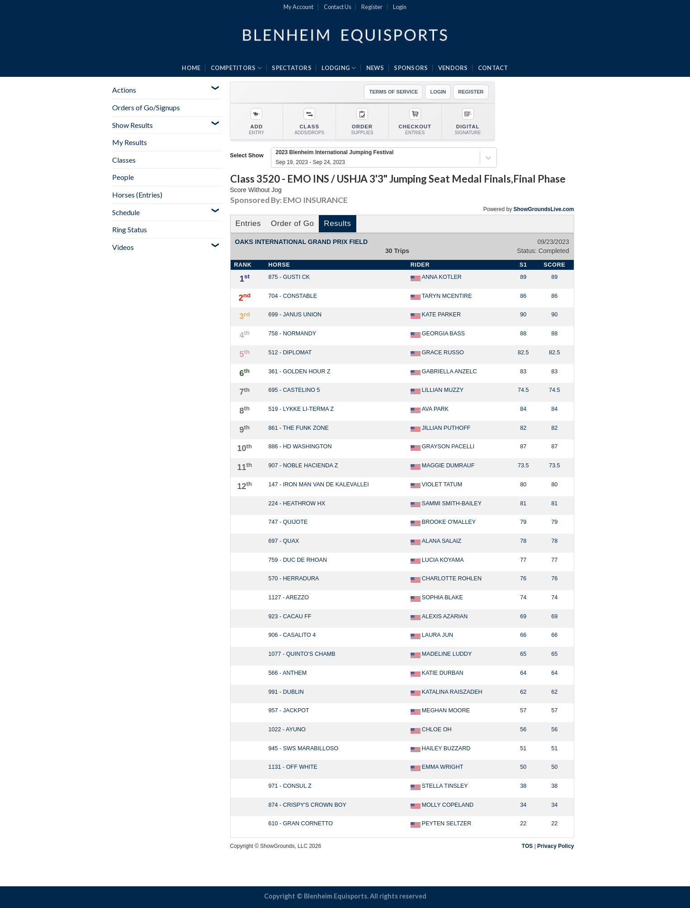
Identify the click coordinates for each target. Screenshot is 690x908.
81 (523, 503)
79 (523, 522)
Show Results (132, 125)
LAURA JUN (432, 635)
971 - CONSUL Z (290, 786)
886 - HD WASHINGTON (300, 446)
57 (523, 710)
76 (523, 578)
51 (523, 748)
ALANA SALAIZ (436, 541)
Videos (123, 247)
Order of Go (292, 223)
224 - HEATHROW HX (297, 503)
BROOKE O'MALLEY (443, 522)
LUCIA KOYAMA (437, 560)
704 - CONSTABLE (293, 296)
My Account (298, 6)
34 (523, 805)
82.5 (523, 352)
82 (523, 428)
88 (523, 333)
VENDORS (453, 67)
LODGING (338, 68)
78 (523, 541)
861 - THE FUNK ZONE (299, 428)
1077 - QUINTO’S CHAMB (302, 654)
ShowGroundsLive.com (543, 209)
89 (523, 277)
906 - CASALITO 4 (292, 635)
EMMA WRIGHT (437, 767)
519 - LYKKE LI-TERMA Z (301, 409)
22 (523, 823)
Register (372, 6)
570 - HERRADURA (294, 578)
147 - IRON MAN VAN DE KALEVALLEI (319, 484)
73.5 (523, 465)
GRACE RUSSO (437, 353)
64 (523, 673)
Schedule (126, 212)
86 (523, 296)
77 (523, 560)
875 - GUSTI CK (289, 277)
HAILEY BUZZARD (441, 749)
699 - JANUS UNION (295, 314)
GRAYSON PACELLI (442, 447)
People (123, 177)
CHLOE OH (431, 730)
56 (523, 729)
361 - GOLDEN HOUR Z (300, 371)
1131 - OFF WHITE (293, 767)
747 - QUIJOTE (288, 522)
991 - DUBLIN (286, 692)
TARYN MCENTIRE (441, 296)
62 (523, 692)
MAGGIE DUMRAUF (443, 466)
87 (523, 446)
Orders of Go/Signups (146, 107)
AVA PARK (430, 409)
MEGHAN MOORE (440, 711)
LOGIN (438, 91)
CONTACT (493, 67)
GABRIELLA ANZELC (444, 372)
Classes (124, 159)
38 (523, 786)
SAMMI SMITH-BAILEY (446, 504)
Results (337, 223)
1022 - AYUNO (287, 729)
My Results (129, 142)
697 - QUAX (284, 541)
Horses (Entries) (137, 194)
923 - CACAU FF (290, 616)
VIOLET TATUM (436, 485)
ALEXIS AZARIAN (439, 617)
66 (523, 635)
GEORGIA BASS (438, 334)
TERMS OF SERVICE (393, 91)
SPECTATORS (292, 67)
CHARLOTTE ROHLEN (446, 579)
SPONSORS (411, 67)
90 (523, 314)
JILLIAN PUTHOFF (441, 428)
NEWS (375, 67)
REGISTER (470, 91)
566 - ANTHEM (288, 673)
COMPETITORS (236, 68)
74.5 (523, 390)
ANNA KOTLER (436, 277)
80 (523, 484)
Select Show (247, 155)
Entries (248, 223)
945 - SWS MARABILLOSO (304, 748)
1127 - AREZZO (289, 597)
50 (523, 767)
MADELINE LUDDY (441, 654)
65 (523, 654)
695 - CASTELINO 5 (294, 390)
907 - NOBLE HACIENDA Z (303, 465)
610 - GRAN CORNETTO (301, 823)
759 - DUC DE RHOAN (298, 560)
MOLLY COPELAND (442, 805)
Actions (124, 89)
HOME (191, 67)
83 (523, 371)
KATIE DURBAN (437, 673)
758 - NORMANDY (293, 333)
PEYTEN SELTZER (441, 824)
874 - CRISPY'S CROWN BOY (307, 805)
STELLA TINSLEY (439, 786)
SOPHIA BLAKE (437, 598)
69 (523, 616)
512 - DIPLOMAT (290, 352)
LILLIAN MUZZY (437, 390)
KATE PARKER (436, 315)
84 (523, 409)
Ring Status (129, 229)
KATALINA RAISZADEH (446, 692)
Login (399, 6)
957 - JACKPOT (289, 710)
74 (523, 597)
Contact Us (337, 6)
